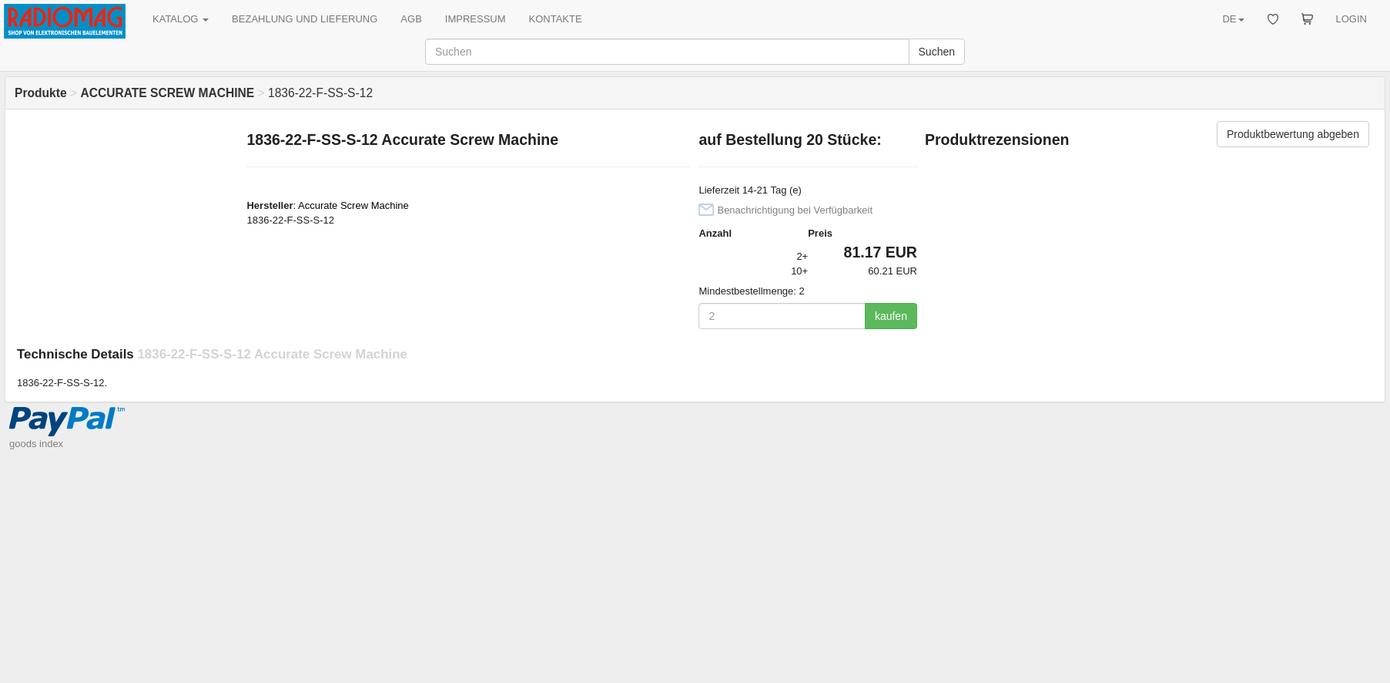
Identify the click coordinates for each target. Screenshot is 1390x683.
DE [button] (1233, 19)
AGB (410, 19)
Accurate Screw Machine (353, 205)
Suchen (937, 51)
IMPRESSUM (475, 19)
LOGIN (1351, 19)
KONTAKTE (555, 19)
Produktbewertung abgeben (1293, 134)
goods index (36, 443)
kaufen (891, 316)
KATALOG (180, 19)
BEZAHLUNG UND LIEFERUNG (304, 19)
